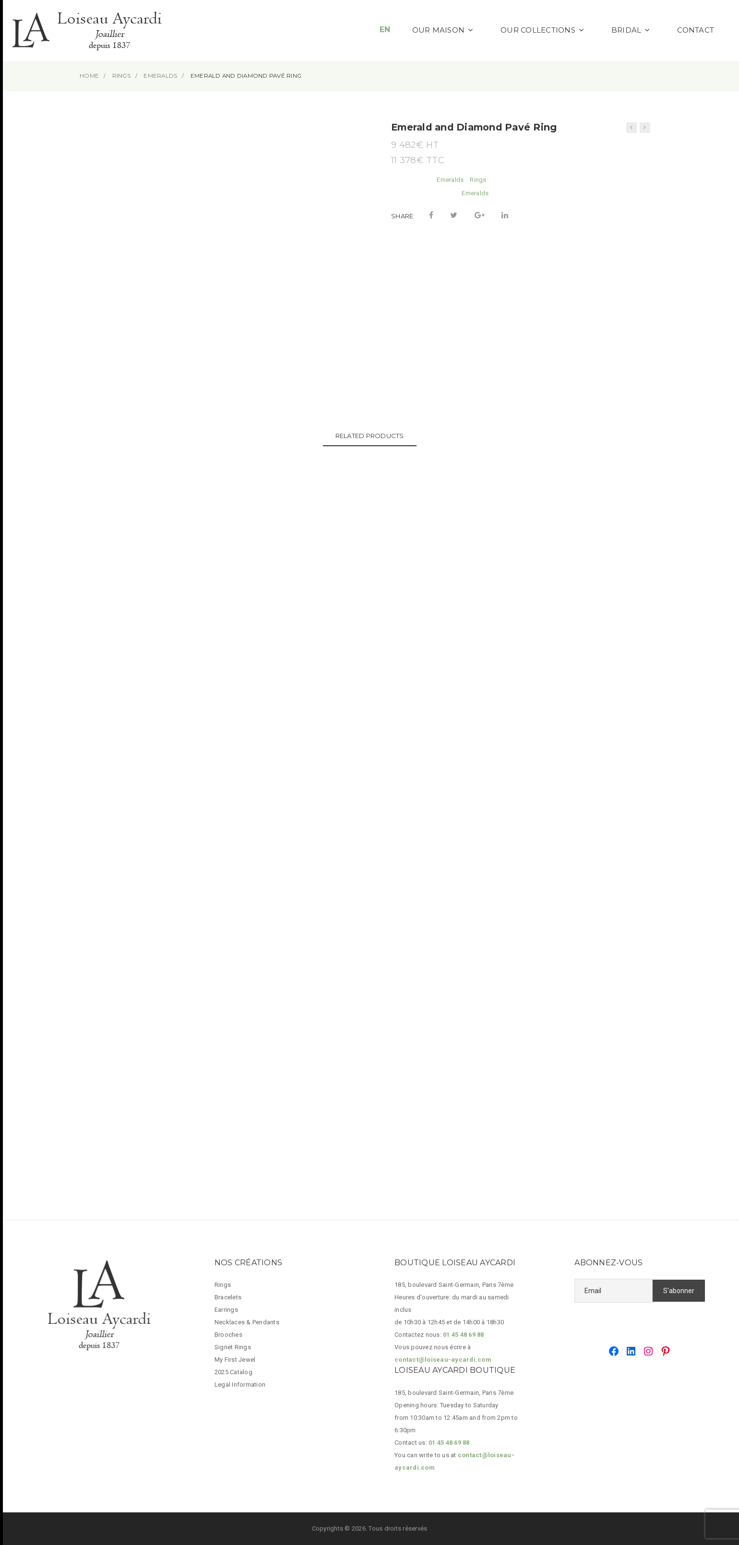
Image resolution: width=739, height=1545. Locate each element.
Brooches (228, 1334)
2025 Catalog (233, 1372)
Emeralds (450, 179)
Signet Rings (233, 1347)
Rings (478, 179)
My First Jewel (235, 1359)
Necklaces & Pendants (247, 1322)
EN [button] (385, 29)
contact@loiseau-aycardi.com (442, 1359)
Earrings (226, 1309)
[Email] (613, 1291)
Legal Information (240, 1384)
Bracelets (228, 1297)
